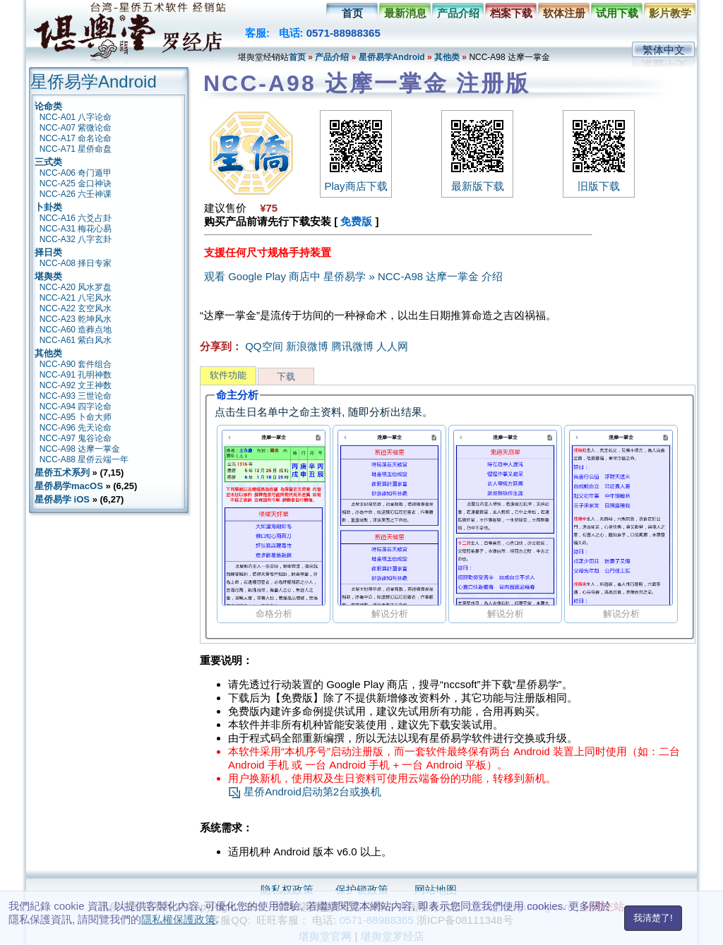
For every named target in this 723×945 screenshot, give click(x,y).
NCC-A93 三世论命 (76, 396)
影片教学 (670, 13)
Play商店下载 (356, 180)
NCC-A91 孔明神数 (76, 375)
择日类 (48, 252)
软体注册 (564, 13)
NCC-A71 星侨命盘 (76, 149)
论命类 (48, 106)
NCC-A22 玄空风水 (76, 308)
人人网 (392, 346)
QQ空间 (263, 346)
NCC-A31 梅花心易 (76, 229)
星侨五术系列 (62, 472)
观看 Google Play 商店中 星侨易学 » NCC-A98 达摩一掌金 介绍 (353, 276)
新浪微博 (307, 346)
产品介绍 (458, 13)
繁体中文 (664, 50)
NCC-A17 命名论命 (76, 138)
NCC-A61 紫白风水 (76, 340)
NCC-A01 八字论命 (76, 117)
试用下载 (617, 13)
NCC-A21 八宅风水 (76, 298)
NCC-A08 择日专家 (76, 263)
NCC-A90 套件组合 (76, 364)
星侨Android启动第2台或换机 (304, 791)
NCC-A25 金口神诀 (76, 183)
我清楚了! (653, 918)
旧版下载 (599, 180)
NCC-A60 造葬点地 (76, 330)
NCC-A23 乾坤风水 (76, 319)
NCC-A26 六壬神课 (76, 194)
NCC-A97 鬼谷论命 (76, 438)
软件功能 (228, 375)
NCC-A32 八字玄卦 (76, 239)
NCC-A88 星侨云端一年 (84, 459)
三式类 (48, 162)
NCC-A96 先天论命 (76, 428)
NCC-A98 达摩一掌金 (80, 449)
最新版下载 (477, 180)
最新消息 (405, 13)
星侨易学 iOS (62, 499)
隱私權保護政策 (178, 919)
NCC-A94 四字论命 (76, 406)
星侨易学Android (392, 57)
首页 (352, 13)
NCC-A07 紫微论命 (76, 128)
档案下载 (511, 13)
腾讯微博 (352, 346)
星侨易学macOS (69, 486)
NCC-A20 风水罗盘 (76, 287)
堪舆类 (48, 276)
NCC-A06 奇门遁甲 (76, 173)
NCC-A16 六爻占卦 (76, 218)
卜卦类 (48, 207)
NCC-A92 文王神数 (76, 385)
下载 (286, 376)
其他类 (447, 57)
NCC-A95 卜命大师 (76, 417)
